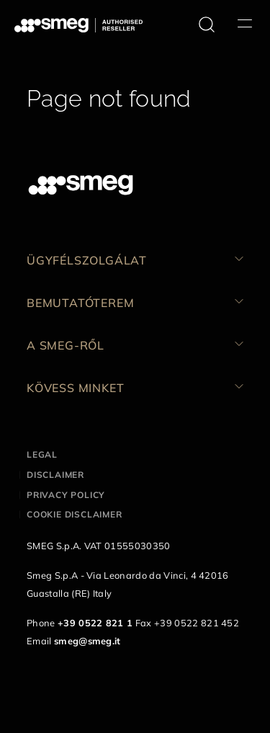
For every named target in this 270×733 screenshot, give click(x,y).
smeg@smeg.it (87, 641)
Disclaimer (55, 474)
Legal (42, 454)
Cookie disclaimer (74, 514)
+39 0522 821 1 (95, 622)
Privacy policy (66, 494)
